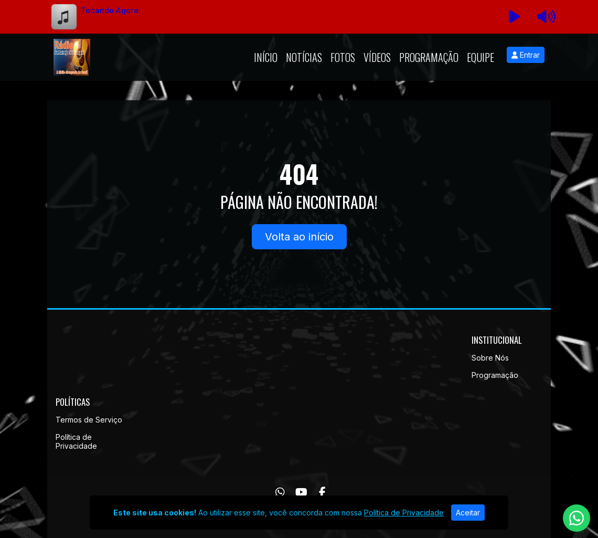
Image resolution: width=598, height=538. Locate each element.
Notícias (304, 57)
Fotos (342, 57)
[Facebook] (322, 492)
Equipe (480, 57)
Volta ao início (299, 236)
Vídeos (377, 57)
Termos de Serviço (89, 419)
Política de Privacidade (76, 441)
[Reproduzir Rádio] (514, 16)
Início (265, 57)
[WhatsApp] (280, 492)
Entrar (525, 54)
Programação (428, 57)
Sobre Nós (490, 357)
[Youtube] (301, 492)
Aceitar (468, 512)
